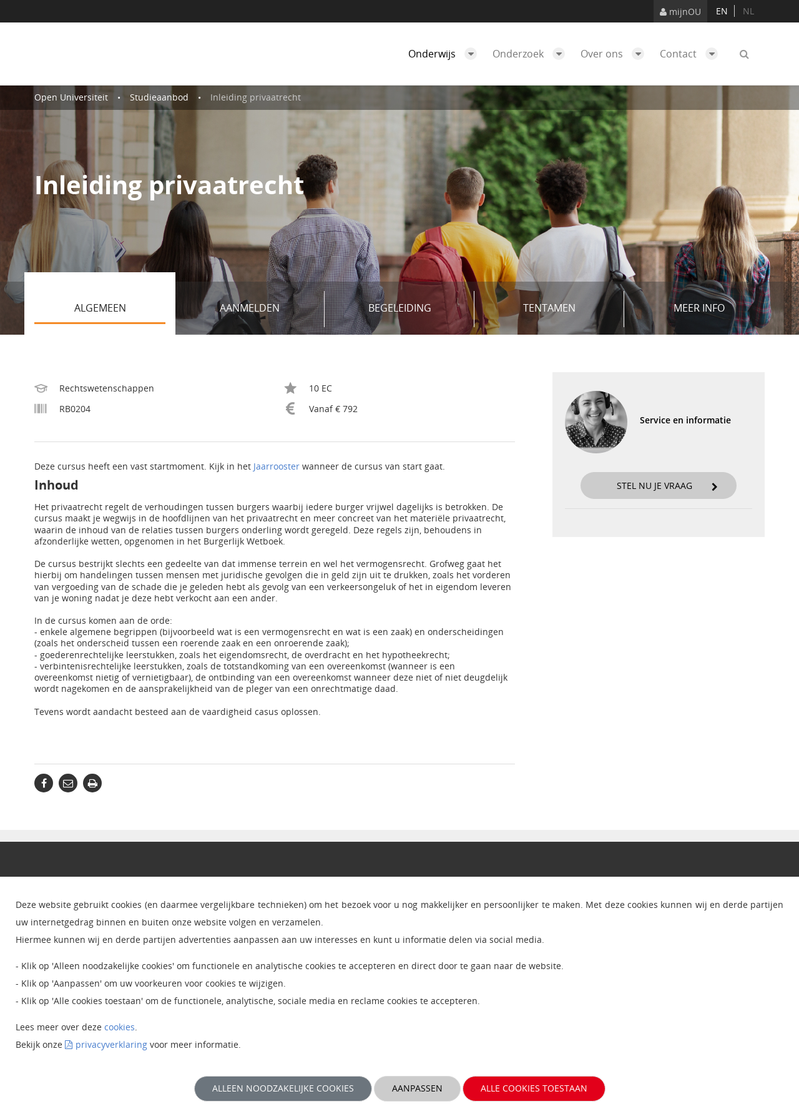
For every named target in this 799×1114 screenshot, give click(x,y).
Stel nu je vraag (667, 485)
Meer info (699, 308)
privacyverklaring (111, 1044)
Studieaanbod (159, 97)
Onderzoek (532, 53)
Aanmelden (267, 309)
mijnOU (680, 11)
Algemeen (120, 309)
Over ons (615, 53)
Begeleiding (417, 309)
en (722, 11)
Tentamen (569, 309)
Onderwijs (445, 53)
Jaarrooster (276, 466)
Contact (692, 53)
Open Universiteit (71, 97)
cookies (119, 1027)
